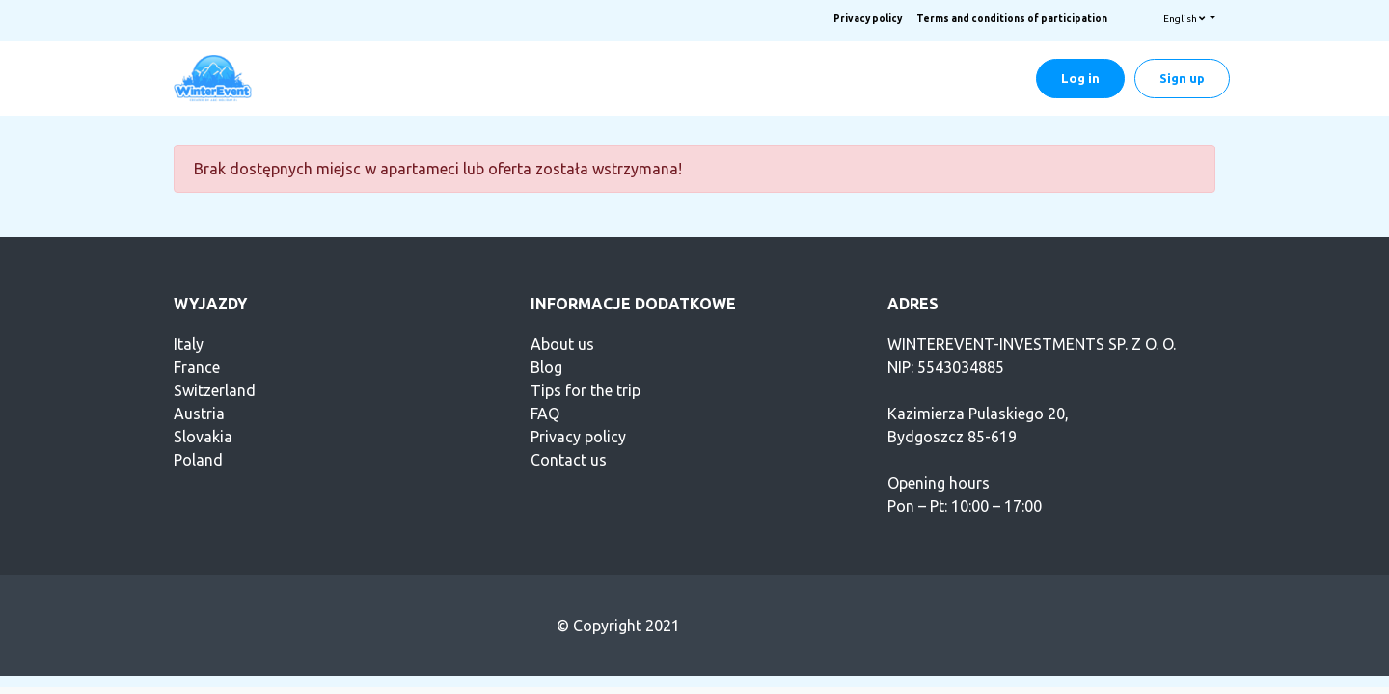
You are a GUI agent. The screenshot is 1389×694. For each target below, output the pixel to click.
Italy (189, 344)
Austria (199, 413)
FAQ (545, 413)
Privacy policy (867, 18)
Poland (198, 459)
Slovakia (203, 436)
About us (562, 344)
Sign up (1182, 78)
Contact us (569, 459)
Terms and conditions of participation (1011, 18)
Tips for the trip (585, 390)
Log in (1080, 78)
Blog (546, 367)
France (197, 367)
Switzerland (215, 390)
